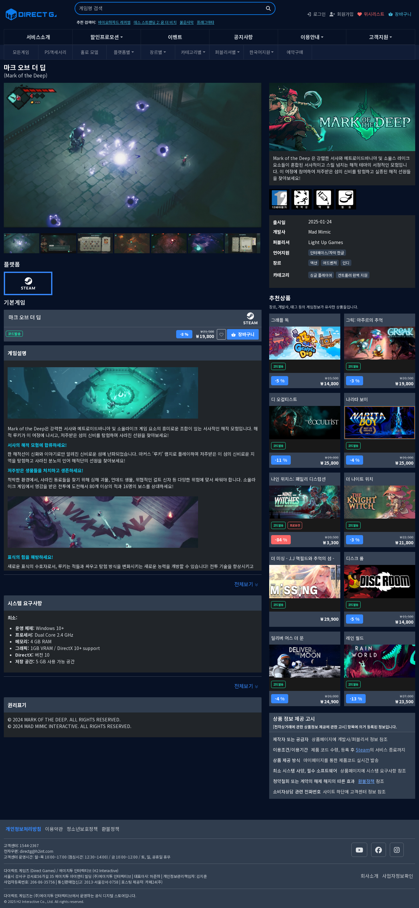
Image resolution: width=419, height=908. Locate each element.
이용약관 (54, 828)
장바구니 (399, 14)
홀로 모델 (89, 52)
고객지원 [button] (378, 37)
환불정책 (366, 781)
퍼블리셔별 (225, 52)
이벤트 (175, 37)
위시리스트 (370, 14)
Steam (363, 749)
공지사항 (243, 37)
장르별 (156, 52)
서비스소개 (38, 37)
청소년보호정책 (82, 828)
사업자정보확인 (397, 875)
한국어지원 (259, 52)
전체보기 (246, 584)
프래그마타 (205, 22)
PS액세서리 (55, 52)
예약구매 (295, 52)
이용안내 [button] (310, 37)
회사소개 (369, 875)
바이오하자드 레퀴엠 (114, 22)
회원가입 (341, 14)
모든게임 (21, 52)
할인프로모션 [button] (104, 37)
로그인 (316, 14)
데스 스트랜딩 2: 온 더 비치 (155, 22)
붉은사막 (187, 22)
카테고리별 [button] (191, 52)
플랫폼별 (122, 52)
